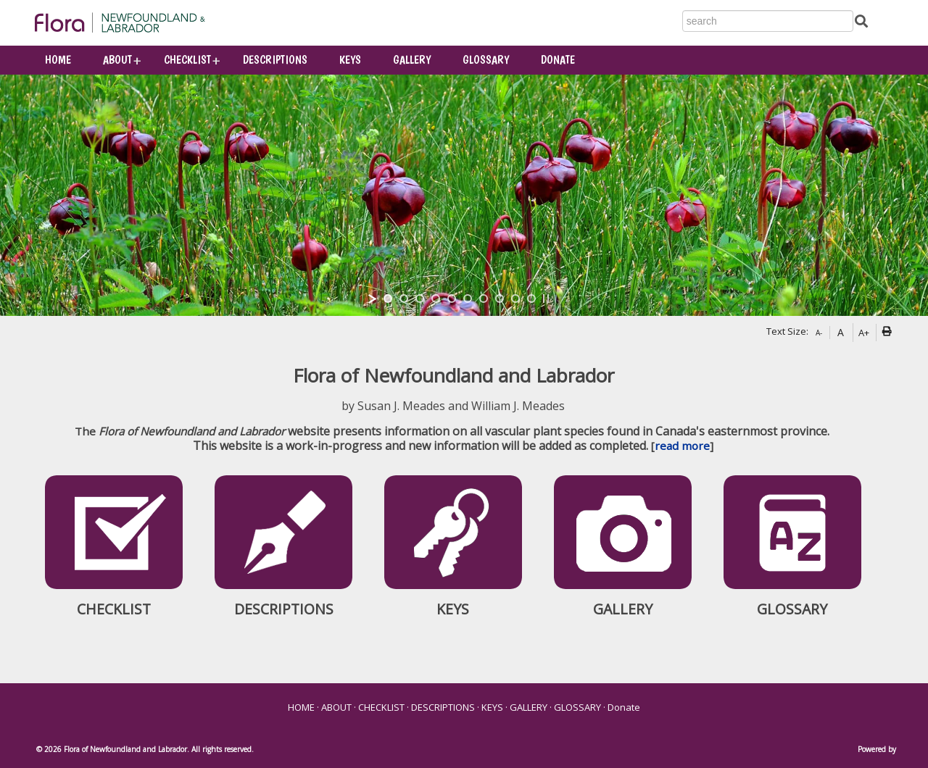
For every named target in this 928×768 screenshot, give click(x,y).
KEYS (350, 60)
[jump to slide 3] (419, 298)
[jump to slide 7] (483, 298)
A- (819, 332)
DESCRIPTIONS (275, 60)
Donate (558, 60)
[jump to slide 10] (531, 298)
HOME (58, 60)
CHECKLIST (187, 60)
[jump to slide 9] (515, 298)
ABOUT (117, 60)
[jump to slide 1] (388, 298)
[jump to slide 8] (499, 298)
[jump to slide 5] (451, 298)
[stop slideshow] (546, 298)
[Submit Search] (861, 20)
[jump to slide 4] (435, 298)
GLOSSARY (486, 60)
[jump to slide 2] (403, 298)
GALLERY (412, 60)
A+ (863, 332)
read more (682, 445)
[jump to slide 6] (467, 298)
